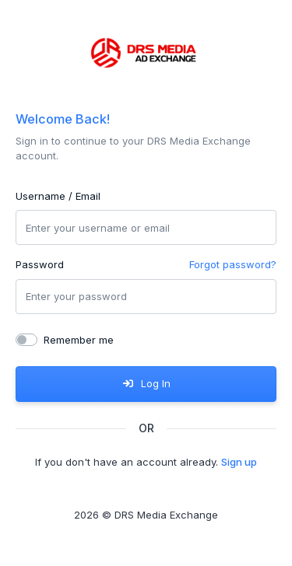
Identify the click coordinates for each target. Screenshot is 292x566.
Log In (145, 383)
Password (40, 264)
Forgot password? (232, 264)
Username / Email (58, 196)
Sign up (239, 462)
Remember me (79, 340)
